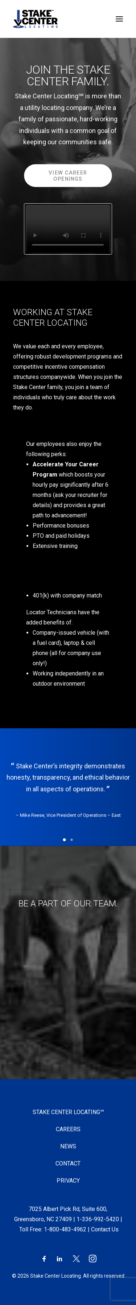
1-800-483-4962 (65, 1229)
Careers (68, 1129)
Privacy (68, 1180)
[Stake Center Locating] (35, 19)
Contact (68, 1163)
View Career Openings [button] (69, 175)
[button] (64, 839)
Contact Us (105, 1229)
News (68, 1146)
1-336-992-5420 (98, 1219)
